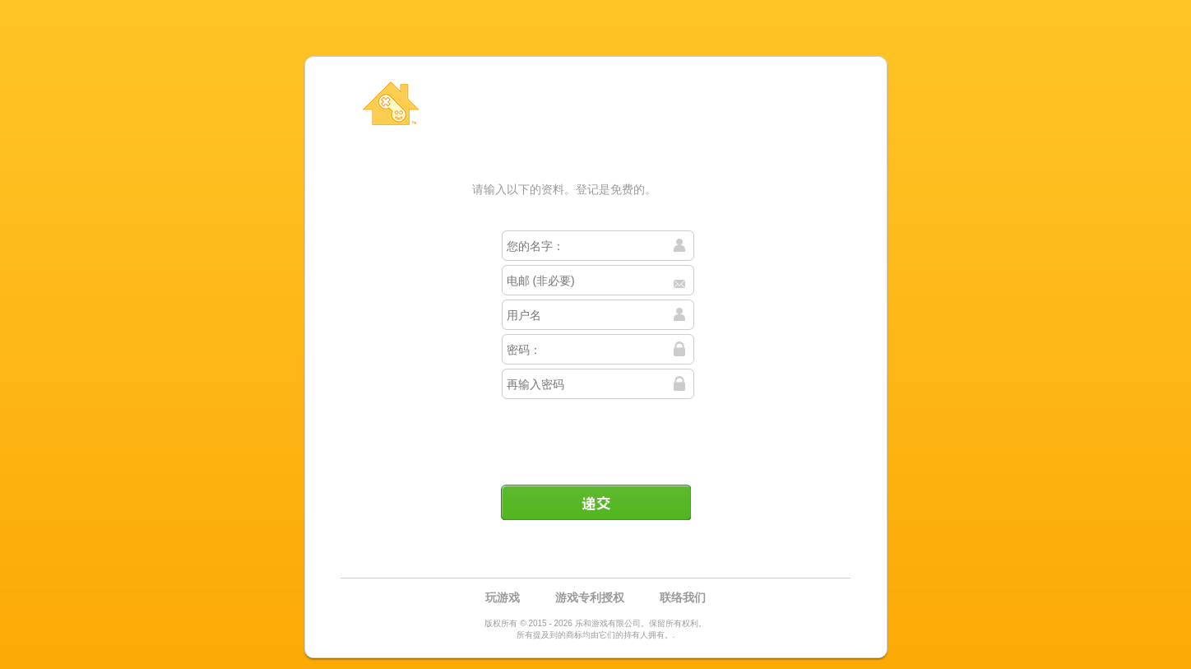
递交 (595, 502)
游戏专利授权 (589, 597)
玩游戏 (502, 597)
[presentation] (597, 435)
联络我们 (683, 597)
